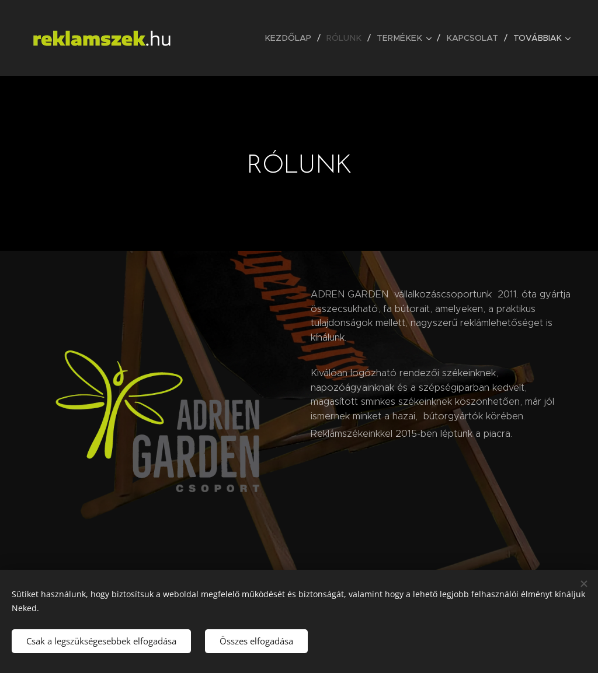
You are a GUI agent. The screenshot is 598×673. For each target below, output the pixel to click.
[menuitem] (297, 37)
